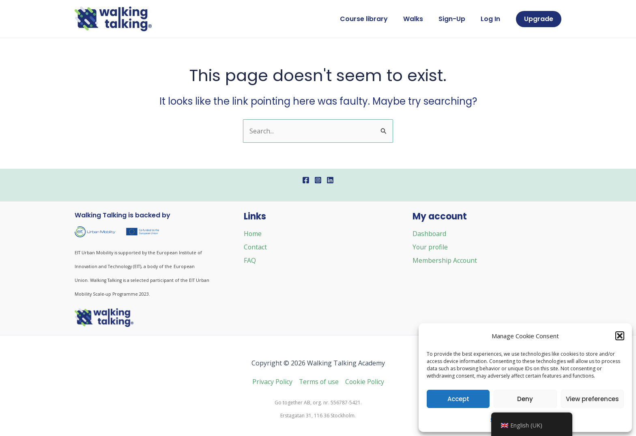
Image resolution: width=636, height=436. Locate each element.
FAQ (250, 259)
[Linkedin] (330, 180)
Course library (372, 19)
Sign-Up (455, 19)
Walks (419, 19)
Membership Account (445, 259)
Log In (491, 19)
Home (253, 233)
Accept (458, 399)
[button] (620, 336)
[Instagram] (318, 180)
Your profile (431, 246)
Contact (255, 246)
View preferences (592, 399)
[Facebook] (305, 180)
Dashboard (430, 233)
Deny (525, 399)
